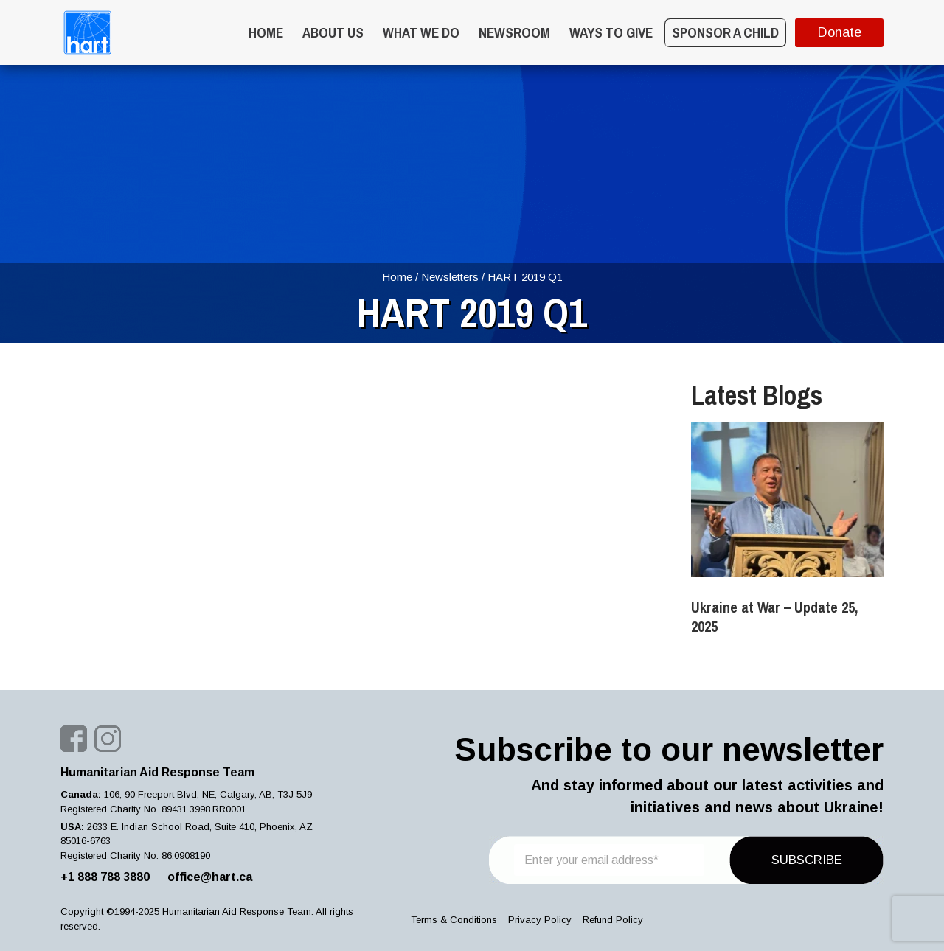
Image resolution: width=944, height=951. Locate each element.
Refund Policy (613, 919)
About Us (333, 32)
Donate (839, 32)
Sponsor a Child (725, 32)
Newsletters (450, 277)
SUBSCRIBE (806, 860)
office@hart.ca (209, 877)
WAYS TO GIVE (611, 32)
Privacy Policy (540, 919)
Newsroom (514, 32)
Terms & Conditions (454, 919)
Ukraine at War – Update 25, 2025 (774, 616)
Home (266, 32)
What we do (421, 32)
